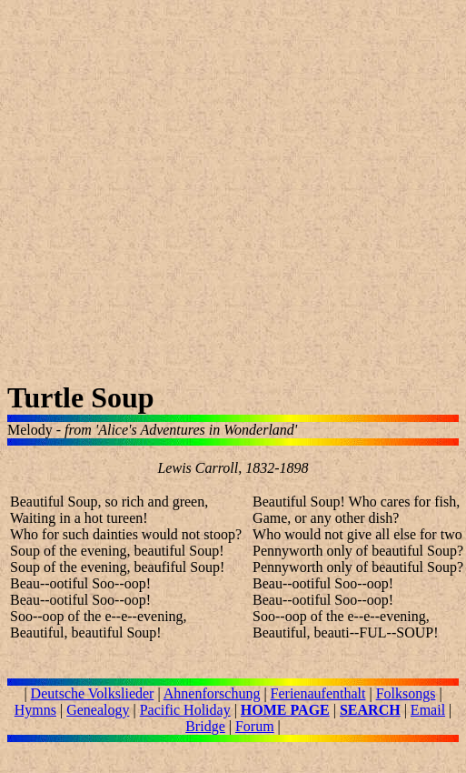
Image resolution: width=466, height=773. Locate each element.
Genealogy (97, 710)
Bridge (205, 726)
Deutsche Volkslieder (92, 693)
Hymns (35, 710)
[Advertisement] (170, 194)
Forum (254, 726)
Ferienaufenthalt (318, 693)
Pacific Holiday (185, 710)
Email (428, 710)
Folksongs (406, 693)
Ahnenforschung (212, 693)
